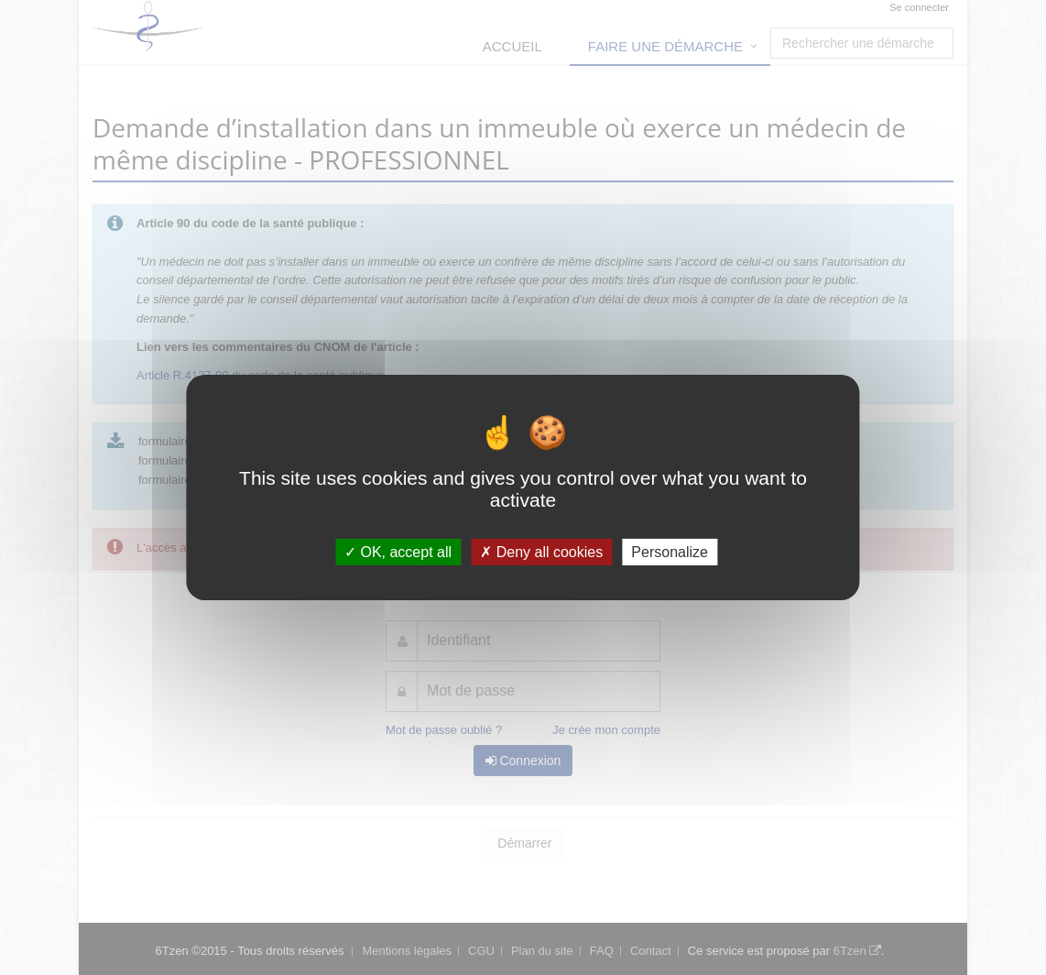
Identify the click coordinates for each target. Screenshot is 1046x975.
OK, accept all (398, 552)
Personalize (669, 552)
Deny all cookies (541, 552)
